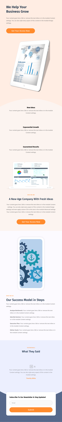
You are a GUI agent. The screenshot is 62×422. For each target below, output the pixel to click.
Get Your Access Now (20, 31)
